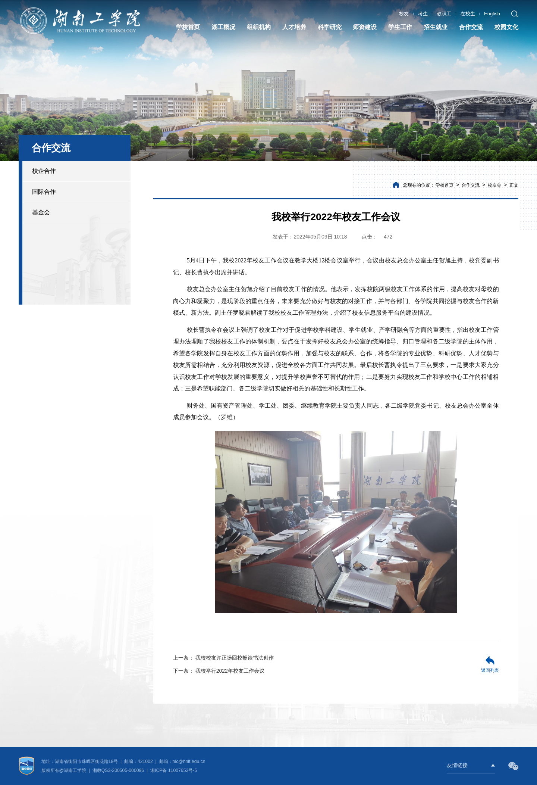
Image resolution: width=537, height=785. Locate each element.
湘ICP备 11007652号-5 (173, 770)
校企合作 (44, 171)
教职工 (444, 13)
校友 (404, 13)
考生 (423, 13)
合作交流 (471, 185)
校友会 (494, 185)
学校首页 (444, 185)
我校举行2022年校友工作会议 (218, 671)
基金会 (41, 212)
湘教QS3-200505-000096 (118, 770)
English (492, 13)
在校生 (468, 13)
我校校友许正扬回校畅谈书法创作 (223, 658)
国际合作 (44, 192)
